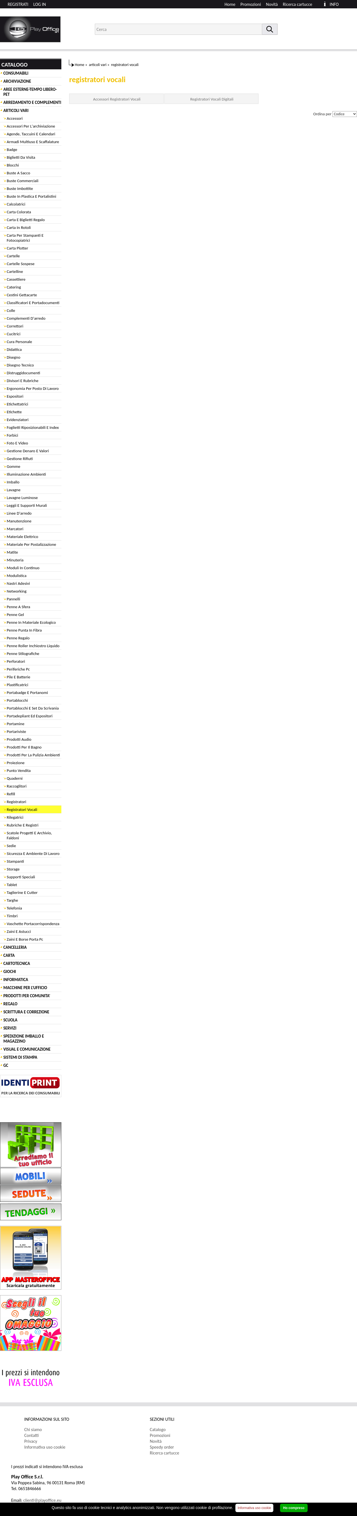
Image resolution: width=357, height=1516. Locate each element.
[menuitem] (300, 4)
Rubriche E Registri (22, 825)
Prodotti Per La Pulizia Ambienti (33, 754)
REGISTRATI (18, 4)
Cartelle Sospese (21, 263)
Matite (12, 552)
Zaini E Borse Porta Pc (25, 939)
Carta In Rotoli (19, 227)
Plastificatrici (17, 684)
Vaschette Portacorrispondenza (33, 923)
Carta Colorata (19, 211)
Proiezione (16, 762)
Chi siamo (33, 1429)
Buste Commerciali (22, 180)
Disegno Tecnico (20, 365)
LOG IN (39, 4)
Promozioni (250, 4)
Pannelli (13, 598)
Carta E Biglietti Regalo (26, 219)
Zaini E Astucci (19, 931)
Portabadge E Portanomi (27, 692)
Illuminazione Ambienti (26, 474)
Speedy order (162, 1447)
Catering (14, 287)
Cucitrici (13, 333)
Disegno (13, 357)
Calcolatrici (16, 204)
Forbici (12, 435)
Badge (12, 149)
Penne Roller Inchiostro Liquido (33, 645)
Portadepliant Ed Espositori (29, 715)
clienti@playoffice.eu (42, 1500)
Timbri (12, 915)
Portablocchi (17, 700)
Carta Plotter (17, 248)
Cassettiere (16, 279)
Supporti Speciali (21, 876)
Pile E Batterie (18, 676)
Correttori (15, 326)
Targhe (12, 900)
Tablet (12, 884)
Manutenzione (19, 521)
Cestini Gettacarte (22, 294)
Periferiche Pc (18, 669)
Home (230, 4)
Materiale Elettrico (22, 536)
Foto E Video (17, 443)
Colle (11, 310)
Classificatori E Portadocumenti (33, 302)
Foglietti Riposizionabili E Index (33, 427)
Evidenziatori (17, 419)
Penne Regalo (18, 637)
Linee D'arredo (19, 513)
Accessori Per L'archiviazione (31, 126)
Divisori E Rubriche (22, 380)
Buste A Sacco (18, 172)
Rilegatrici (15, 817)
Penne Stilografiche (23, 653)
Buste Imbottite (20, 188)
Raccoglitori (16, 786)
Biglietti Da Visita (21, 157)
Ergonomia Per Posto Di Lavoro (33, 388)
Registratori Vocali (22, 809)
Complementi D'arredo (26, 318)
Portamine (15, 723)
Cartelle (13, 255)
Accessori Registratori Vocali (117, 99)
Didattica (14, 349)
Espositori (15, 396)
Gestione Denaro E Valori (28, 450)
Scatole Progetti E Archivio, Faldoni (29, 835)
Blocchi (13, 165)
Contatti (31, 1435)
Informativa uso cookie (45, 1447)
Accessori (15, 118)
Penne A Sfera (18, 606)
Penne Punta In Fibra (24, 630)
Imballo (13, 482)
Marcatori (15, 528)
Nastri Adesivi (18, 583)
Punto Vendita (19, 770)
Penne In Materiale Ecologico (31, 622)
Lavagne (13, 489)
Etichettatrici (17, 404)
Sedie (11, 845)
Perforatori (16, 661)
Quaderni (15, 778)
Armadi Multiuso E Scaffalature (33, 141)
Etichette (14, 411)
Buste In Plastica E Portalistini (31, 196)
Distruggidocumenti (23, 372)
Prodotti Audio (19, 739)
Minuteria (15, 560)
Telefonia (14, 908)
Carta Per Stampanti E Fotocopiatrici (25, 238)
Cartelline (15, 271)
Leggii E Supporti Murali (27, 505)
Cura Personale (19, 341)
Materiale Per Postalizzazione (31, 544)
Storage (13, 869)
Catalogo (158, 1429)
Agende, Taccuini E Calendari (31, 133)
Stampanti (15, 861)
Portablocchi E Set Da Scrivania (33, 708)
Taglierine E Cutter (22, 892)
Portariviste (16, 731)
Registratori (16, 801)
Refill (11, 793)
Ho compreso (294, 1508)
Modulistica (16, 575)
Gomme (13, 466)
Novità (272, 4)
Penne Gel (15, 614)
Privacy (30, 1441)
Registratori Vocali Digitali (211, 99)
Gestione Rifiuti (20, 458)
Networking (16, 591)
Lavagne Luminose (22, 497)
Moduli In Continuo (23, 567)
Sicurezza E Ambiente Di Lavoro (33, 853)
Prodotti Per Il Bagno (24, 747)
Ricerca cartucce (297, 4)
